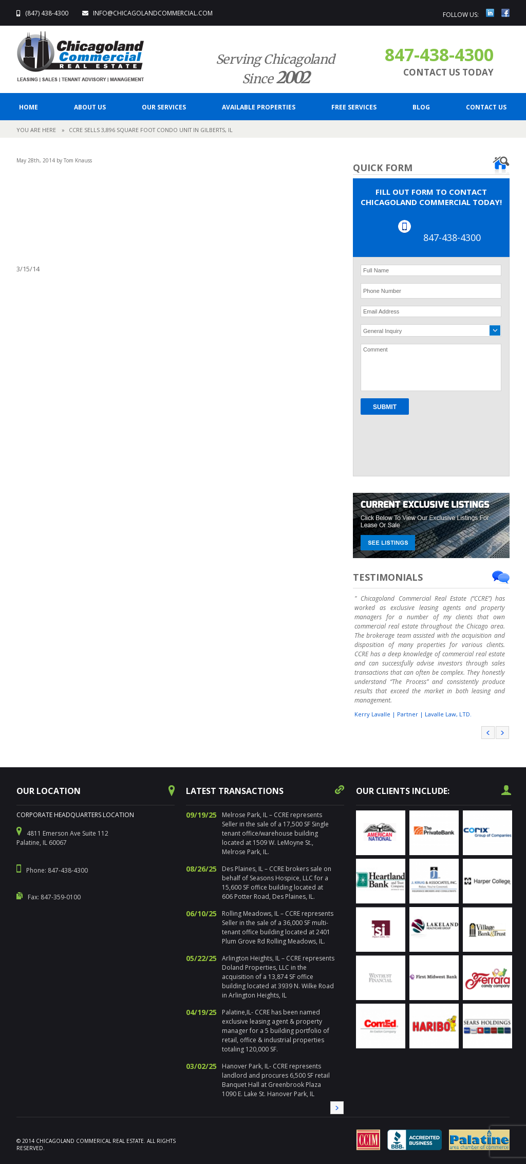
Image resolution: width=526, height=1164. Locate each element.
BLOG (421, 107)
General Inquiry (382, 331)
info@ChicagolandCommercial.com (153, 13)
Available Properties (258, 107)
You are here (36, 130)
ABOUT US (90, 107)
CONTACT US (486, 107)
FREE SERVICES (354, 107)
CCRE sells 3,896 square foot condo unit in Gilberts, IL (151, 130)
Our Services (164, 107)
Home (28, 107)
